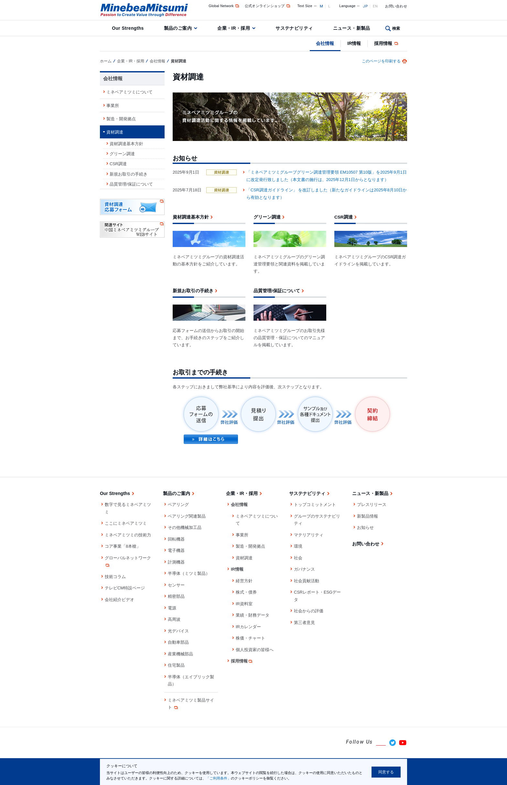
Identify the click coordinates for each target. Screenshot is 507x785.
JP (365, 6)
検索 (396, 28)
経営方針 (244, 580)
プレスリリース (371, 504)
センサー (176, 585)
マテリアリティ (308, 534)
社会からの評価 (308, 610)
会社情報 (325, 43)
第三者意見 (304, 622)
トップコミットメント (315, 504)
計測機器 (176, 562)
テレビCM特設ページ (125, 588)
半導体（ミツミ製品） (189, 573)
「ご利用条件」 (218, 778)
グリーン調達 (122, 153)
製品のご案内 (178, 28)
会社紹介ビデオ (119, 599)
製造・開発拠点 (121, 118)
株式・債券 (246, 592)
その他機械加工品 (184, 527)
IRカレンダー (248, 626)
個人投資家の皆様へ (255, 649)
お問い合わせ (396, 6)
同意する (386, 772)
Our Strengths (128, 28)
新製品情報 (367, 516)
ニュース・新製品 (351, 28)
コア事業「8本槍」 (123, 546)
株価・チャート (250, 638)
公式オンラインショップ (268, 6)
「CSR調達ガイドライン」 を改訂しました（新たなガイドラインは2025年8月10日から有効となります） (326, 194)
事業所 (112, 105)
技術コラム (115, 576)
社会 (298, 557)
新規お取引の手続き (128, 174)
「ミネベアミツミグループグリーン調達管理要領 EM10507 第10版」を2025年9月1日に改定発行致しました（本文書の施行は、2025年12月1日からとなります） (326, 176)
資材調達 (114, 132)
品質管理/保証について (131, 184)
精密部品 (176, 596)
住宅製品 (176, 665)
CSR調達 (118, 163)
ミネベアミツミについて (129, 92)
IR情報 (354, 43)
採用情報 (386, 43)
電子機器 (176, 550)
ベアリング (178, 504)
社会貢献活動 (306, 580)
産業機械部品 (180, 653)
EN (375, 6)
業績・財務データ (252, 615)
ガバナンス (304, 569)
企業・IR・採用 (233, 28)
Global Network (224, 6)
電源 (172, 608)
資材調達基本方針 (126, 143)
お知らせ (365, 527)
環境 (298, 546)
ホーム (106, 61)
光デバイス (178, 631)
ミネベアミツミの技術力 (128, 534)
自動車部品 (178, 642)
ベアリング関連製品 (187, 516)
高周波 (174, 619)
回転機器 (176, 539)
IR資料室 (244, 603)
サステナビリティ (294, 28)
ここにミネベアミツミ (126, 523)
